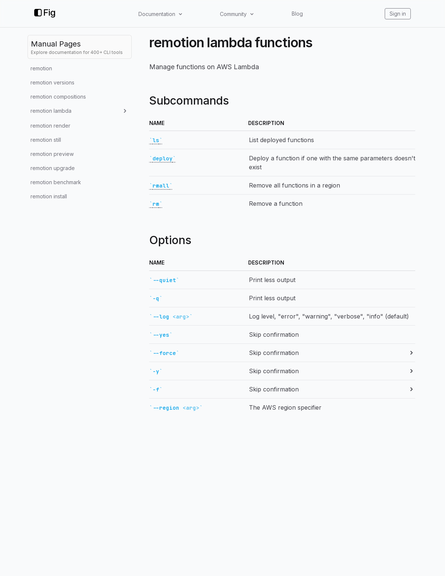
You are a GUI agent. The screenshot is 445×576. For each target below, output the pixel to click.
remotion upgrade (53, 168)
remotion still (46, 140)
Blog (297, 13)
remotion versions (52, 82)
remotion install (49, 196)
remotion (41, 68)
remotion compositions (58, 96)
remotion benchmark (56, 182)
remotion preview (52, 154)
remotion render (50, 125)
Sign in (398, 13)
